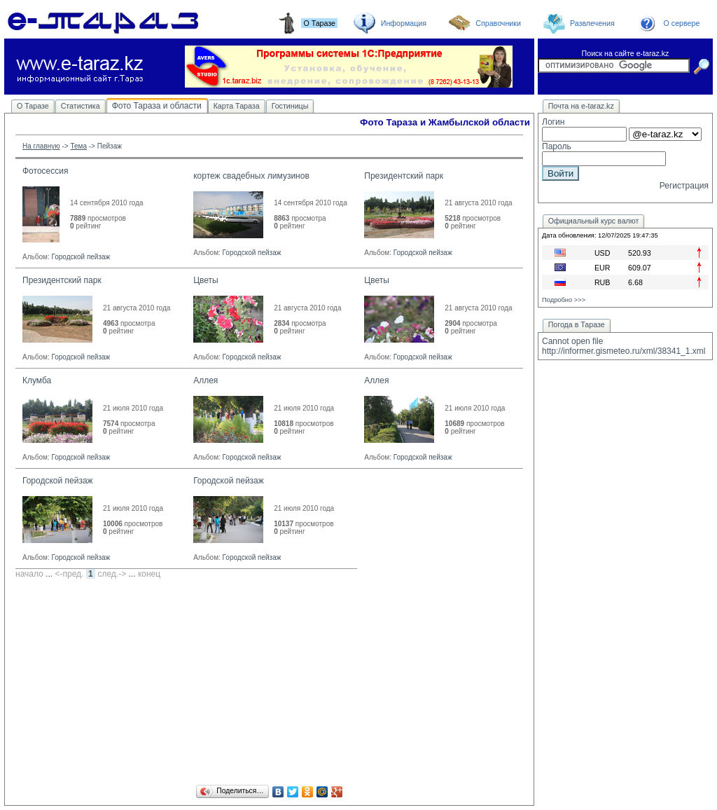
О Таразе (33, 106)
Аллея (205, 380)
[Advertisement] (269, 684)
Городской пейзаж (80, 257)
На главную (41, 146)
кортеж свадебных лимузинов (251, 176)
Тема (78, 146)
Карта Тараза (237, 106)
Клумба (36, 380)
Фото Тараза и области (157, 106)
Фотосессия (45, 171)
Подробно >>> (563, 299)
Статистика (80, 106)
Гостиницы (290, 106)
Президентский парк (403, 176)
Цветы (205, 280)
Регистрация (684, 186)
